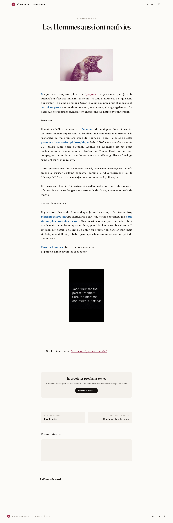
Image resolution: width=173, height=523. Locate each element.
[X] (164, 516)
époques (90, 94)
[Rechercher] (159, 4)
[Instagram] (159, 516)
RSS (153, 516)
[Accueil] (28, 4)
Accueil (150, 4)
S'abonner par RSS (86, 391)
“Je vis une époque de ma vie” (89, 351)
